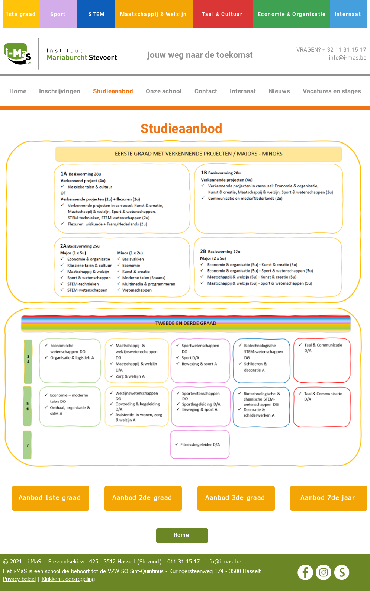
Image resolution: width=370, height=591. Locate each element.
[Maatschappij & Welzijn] (154, 14)
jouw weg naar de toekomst (200, 55)
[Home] (182, 535)
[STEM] (97, 14)
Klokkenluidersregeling (68, 579)
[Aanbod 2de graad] (143, 498)
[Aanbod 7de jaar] (328, 498)
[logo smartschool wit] (342, 572)
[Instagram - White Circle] (323, 572)
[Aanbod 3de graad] (236, 498)
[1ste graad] (21, 14)
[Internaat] (348, 14)
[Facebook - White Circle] (305, 572)
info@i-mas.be (223, 562)
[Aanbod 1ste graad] (50, 498)
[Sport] (58, 14)
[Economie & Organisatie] (293, 14)
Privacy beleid (19, 579)
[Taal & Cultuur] (223, 14)
